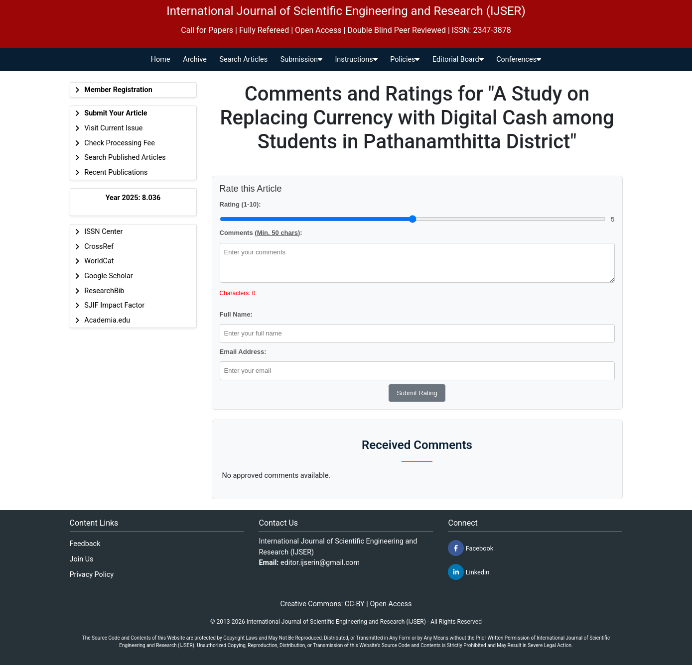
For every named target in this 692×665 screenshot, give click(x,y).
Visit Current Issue (113, 128)
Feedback (85, 544)
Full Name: (236, 314)
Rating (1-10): (240, 204)
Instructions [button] (356, 59)
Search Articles (243, 59)
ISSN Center (103, 231)
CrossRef (99, 246)
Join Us (82, 559)
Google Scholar (108, 276)
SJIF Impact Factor (114, 305)
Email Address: (243, 351)
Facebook (470, 548)
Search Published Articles (124, 157)
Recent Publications (115, 172)
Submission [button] (301, 59)
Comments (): (261, 232)
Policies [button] (404, 59)
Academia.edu (107, 320)
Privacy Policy (92, 574)
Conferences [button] (518, 59)
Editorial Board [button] (458, 59)
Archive (195, 59)
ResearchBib (104, 291)
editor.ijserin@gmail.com (320, 562)
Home (160, 59)
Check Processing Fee (119, 143)
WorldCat (99, 261)
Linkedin (468, 572)
